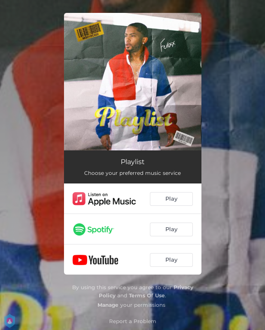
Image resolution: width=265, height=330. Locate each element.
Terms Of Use (147, 295)
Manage (108, 305)
